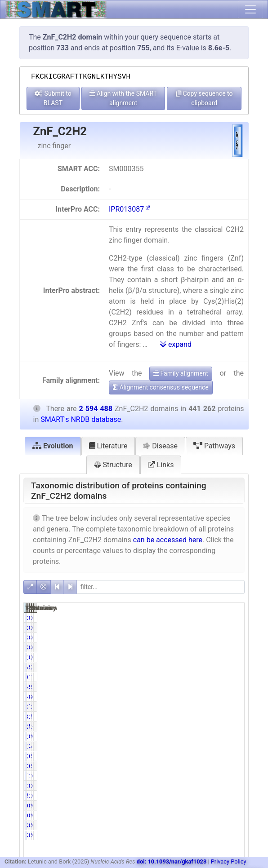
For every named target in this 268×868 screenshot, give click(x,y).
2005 (217, 657)
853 (218, 696)
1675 (186, 657)
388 (187, 825)
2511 (217, 617)
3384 (186, 637)
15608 (219, 775)
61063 (188, 677)
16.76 (233, 667)
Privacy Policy (228, 861)
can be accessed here (167, 540)
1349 (186, 736)
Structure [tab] (113, 465)
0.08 (233, 617)
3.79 (233, 687)
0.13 (233, 637)
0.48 (233, 795)
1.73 (202, 775)
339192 (190, 706)
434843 (190, 667)
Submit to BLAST (53, 98)
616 (187, 805)
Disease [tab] (160, 446)
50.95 (202, 726)
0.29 (233, 775)
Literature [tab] (108, 446)
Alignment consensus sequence (161, 387)
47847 (219, 746)
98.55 (202, 667)
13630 (188, 746)
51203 (219, 756)
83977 (188, 716)
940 (218, 805)
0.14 (202, 805)
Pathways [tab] (214, 446)
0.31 (202, 736)
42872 (188, 687)
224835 (190, 726)
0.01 (233, 825)
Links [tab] (161, 465)
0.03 (233, 696)
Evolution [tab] (52, 446)
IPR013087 (129, 209)
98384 (219, 687)
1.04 (233, 756)
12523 (219, 795)
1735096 (222, 726)
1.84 (233, 746)
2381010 (222, 706)
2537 (217, 785)
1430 (186, 785)
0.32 (202, 785)
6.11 (202, 756)
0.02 (233, 805)
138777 (220, 677)
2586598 (222, 667)
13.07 (233, 706)
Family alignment (180, 373)
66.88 (233, 726)
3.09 (202, 746)
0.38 (202, 657)
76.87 (202, 706)
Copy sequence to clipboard (204, 98)
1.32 (202, 795)
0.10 (202, 696)
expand (176, 344)
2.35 (233, 677)
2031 (186, 617)
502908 (220, 716)
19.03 (202, 716)
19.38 (233, 716)
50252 (219, 766)
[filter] (160, 587)
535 (218, 825)
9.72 (202, 687)
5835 (186, 795)
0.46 (202, 617)
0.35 (233, 736)
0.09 (202, 825)
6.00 (202, 766)
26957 (188, 756)
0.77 (202, 637)
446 (187, 696)
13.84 (202, 677)
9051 (217, 736)
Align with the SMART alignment (123, 98)
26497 (188, 766)
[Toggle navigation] (250, 9)
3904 (217, 637)
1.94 (233, 766)
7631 (186, 775)
